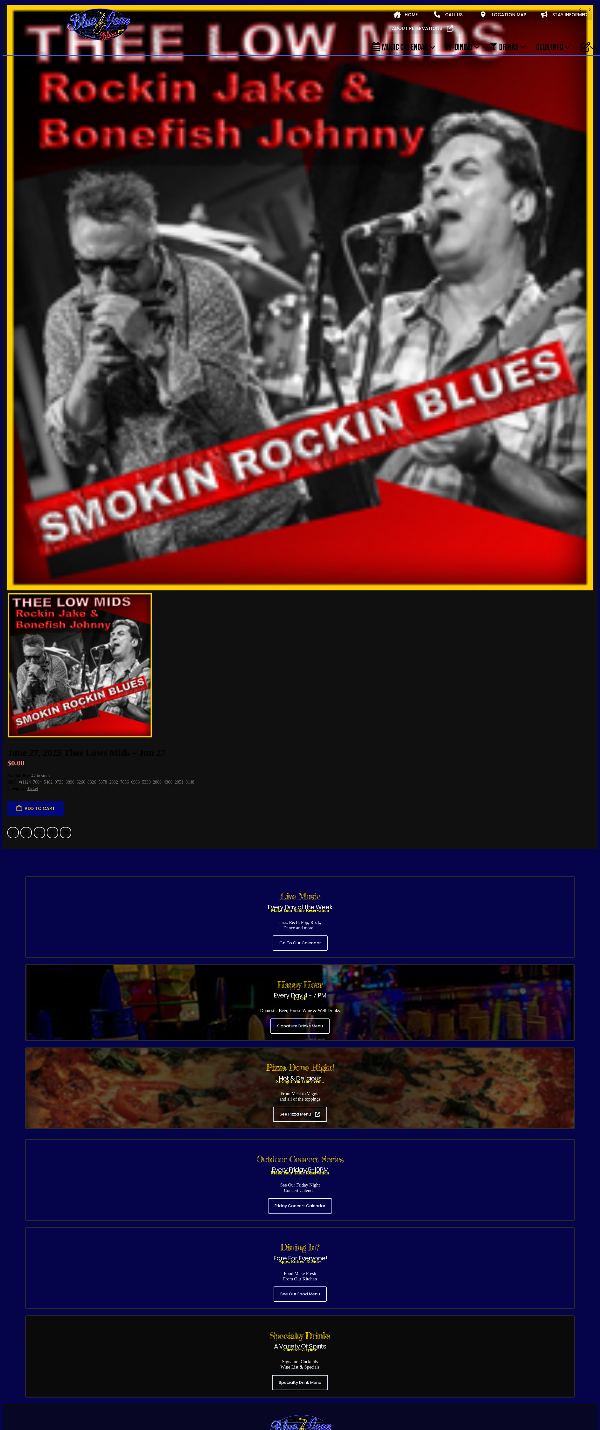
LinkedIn (39, 747)
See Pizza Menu (300, 1029)
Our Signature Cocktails (163, 1413)
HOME (406, 14)
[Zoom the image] (300, 1332)
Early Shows (136, 1399)
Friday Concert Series (58, 1399)
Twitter (26, 747)
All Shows (20, 1399)
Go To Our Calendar (300, 858)
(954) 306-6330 (298, 1371)
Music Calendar (400, 46)
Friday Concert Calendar (300, 1120)
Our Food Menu (116, 1413)
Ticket (32, 703)
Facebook (13, 747)
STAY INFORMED (564, 14)
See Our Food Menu (300, 1209)
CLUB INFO (549, 46)
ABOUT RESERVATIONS (422, 28)
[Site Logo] (98, 25)
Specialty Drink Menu (300, 1297)
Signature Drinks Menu (300, 941)
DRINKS (504, 46)
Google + (52, 747)
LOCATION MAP (503, 14)
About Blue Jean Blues (33, 1413)
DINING (458, 46)
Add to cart (39, 723)
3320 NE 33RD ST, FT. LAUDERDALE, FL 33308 (300, 1384)
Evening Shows (101, 1399)
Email (65, 747)
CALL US (448, 14)
